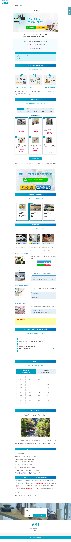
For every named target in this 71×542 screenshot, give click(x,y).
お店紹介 (31, 534)
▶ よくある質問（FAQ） (19, 58)
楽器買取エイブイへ (35, 158)
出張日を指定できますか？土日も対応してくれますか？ (28, 346)
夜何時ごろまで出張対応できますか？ (25, 348)
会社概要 (43, 534)
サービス (35, 534)
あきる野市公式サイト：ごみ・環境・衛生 (26, 473)
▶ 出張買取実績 (18, 57)
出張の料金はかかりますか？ (23, 343)
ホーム (27, 534)
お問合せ (39, 534)
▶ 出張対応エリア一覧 (19, 59)
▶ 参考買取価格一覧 (19, 56)
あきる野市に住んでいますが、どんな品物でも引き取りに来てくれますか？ (31, 341)
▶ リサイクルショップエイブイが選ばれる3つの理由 (23, 55)
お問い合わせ (40, 515)
